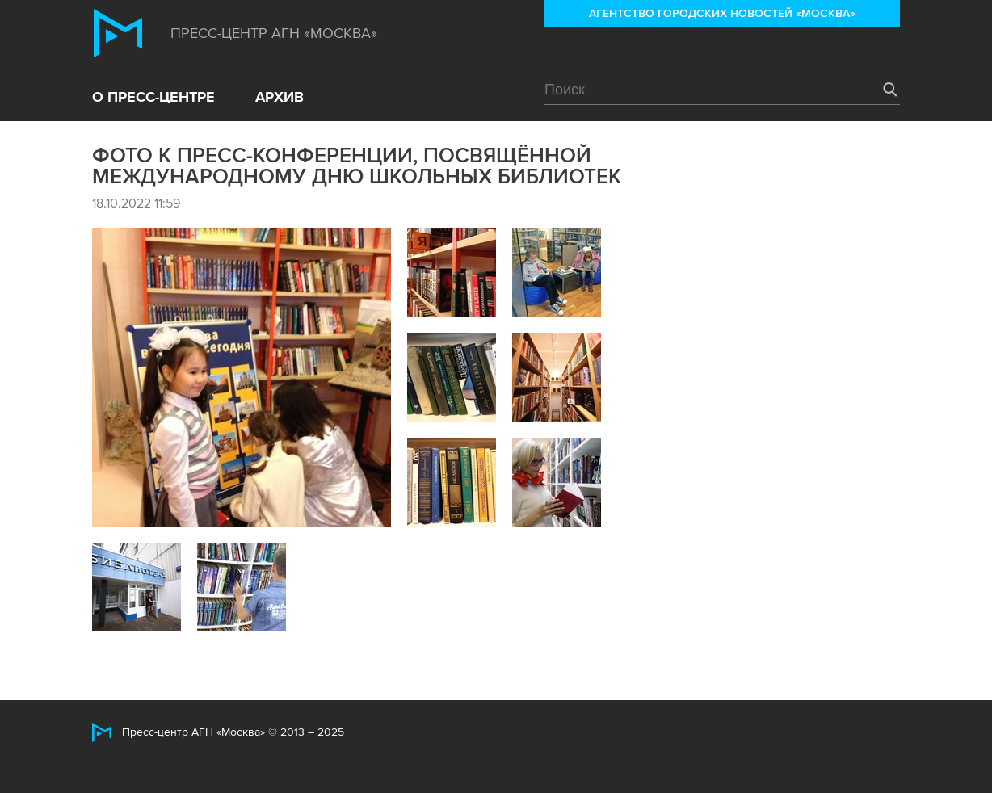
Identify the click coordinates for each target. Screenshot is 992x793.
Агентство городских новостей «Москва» (722, 13)
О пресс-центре (153, 97)
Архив (279, 97)
